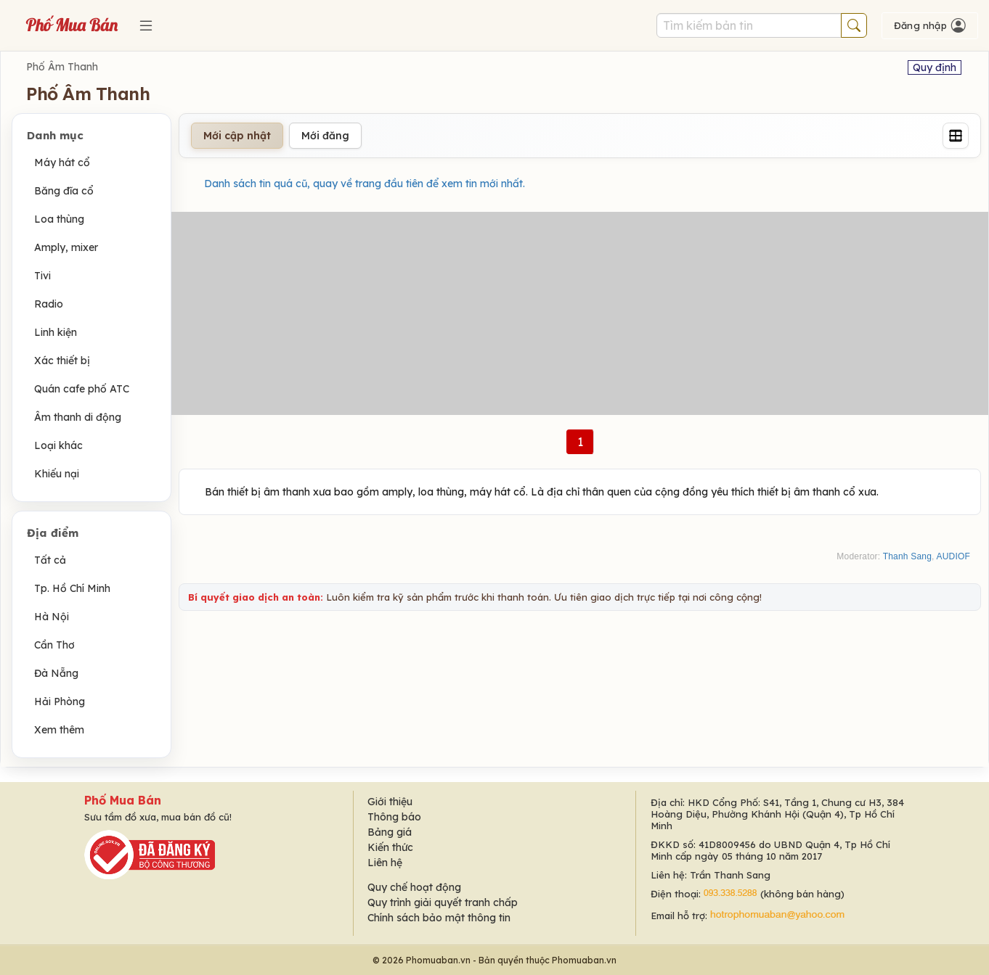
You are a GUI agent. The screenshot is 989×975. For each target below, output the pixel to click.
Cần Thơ (54, 644)
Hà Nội (51, 616)
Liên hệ (384, 862)
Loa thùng (59, 219)
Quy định (934, 67)
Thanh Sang (907, 556)
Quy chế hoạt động (414, 887)
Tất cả (50, 560)
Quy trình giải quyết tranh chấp (442, 902)
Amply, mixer (66, 247)
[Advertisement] (579, 313)
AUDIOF (953, 556)
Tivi (42, 275)
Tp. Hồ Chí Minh (72, 588)
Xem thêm (59, 729)
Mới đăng (325, 135)
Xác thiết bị (62, 360)
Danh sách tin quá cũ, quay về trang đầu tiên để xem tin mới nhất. (364, 183)
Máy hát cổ (62, 162)
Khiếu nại (56, 473)
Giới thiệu (389, 801)
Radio (48, 303)
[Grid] (955, 136)
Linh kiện (55, 332)
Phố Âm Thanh (62, 66)
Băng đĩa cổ (64, 190)
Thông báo (394, 816)
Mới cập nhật (237, 135)
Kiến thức (390, 847)
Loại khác (58, 445)
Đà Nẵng (56, 673)
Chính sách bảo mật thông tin (438, 917)
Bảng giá (389, 832)
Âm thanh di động (77, 417)
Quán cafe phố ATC (81, 388)
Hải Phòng (59, 701)
